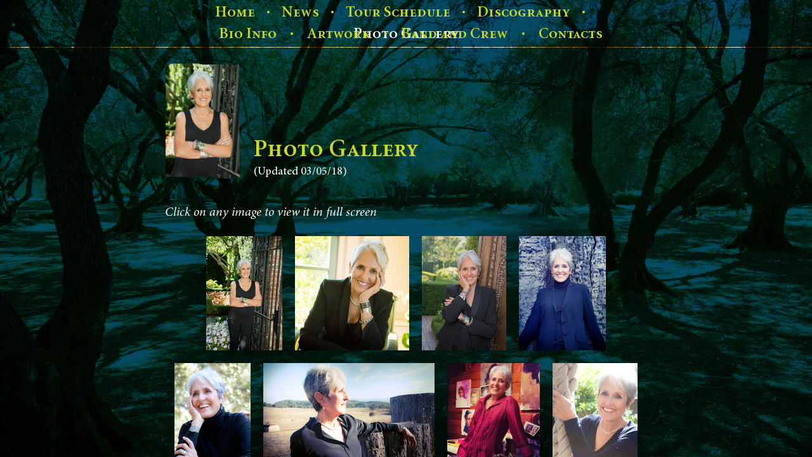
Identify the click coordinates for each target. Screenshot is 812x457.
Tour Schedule (398, 12)
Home (235, 12)
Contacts (571, 33)
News (300, 12)
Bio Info (248, 33)
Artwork (338, 33)
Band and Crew (454, 33)
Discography (523, 12)
